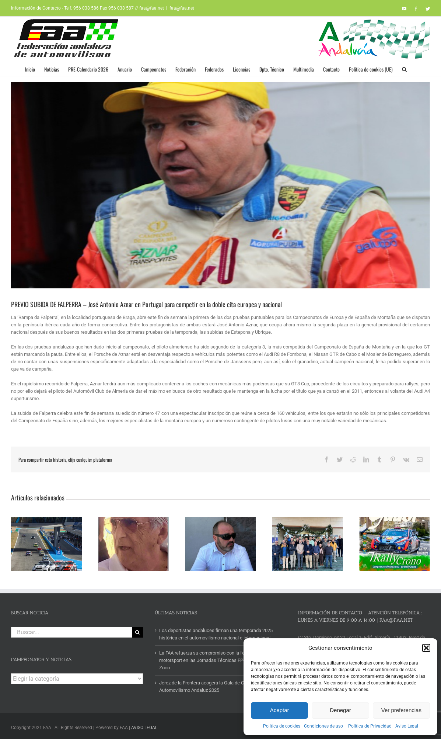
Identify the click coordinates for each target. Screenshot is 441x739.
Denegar (340, 710)
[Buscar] (137, 630)
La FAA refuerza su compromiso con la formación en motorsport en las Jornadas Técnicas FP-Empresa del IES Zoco (219, 658)
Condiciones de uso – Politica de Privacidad (348, 726)
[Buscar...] (71, 630)
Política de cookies (281, 726)
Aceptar (279, 710)
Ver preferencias (401, 710)
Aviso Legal (406, 726)
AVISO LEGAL (144, 725)
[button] (426, 648)
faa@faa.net (181, 8)
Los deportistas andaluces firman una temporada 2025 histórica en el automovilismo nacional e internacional (216, 631)
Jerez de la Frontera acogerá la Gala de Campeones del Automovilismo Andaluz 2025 (216, 684)
